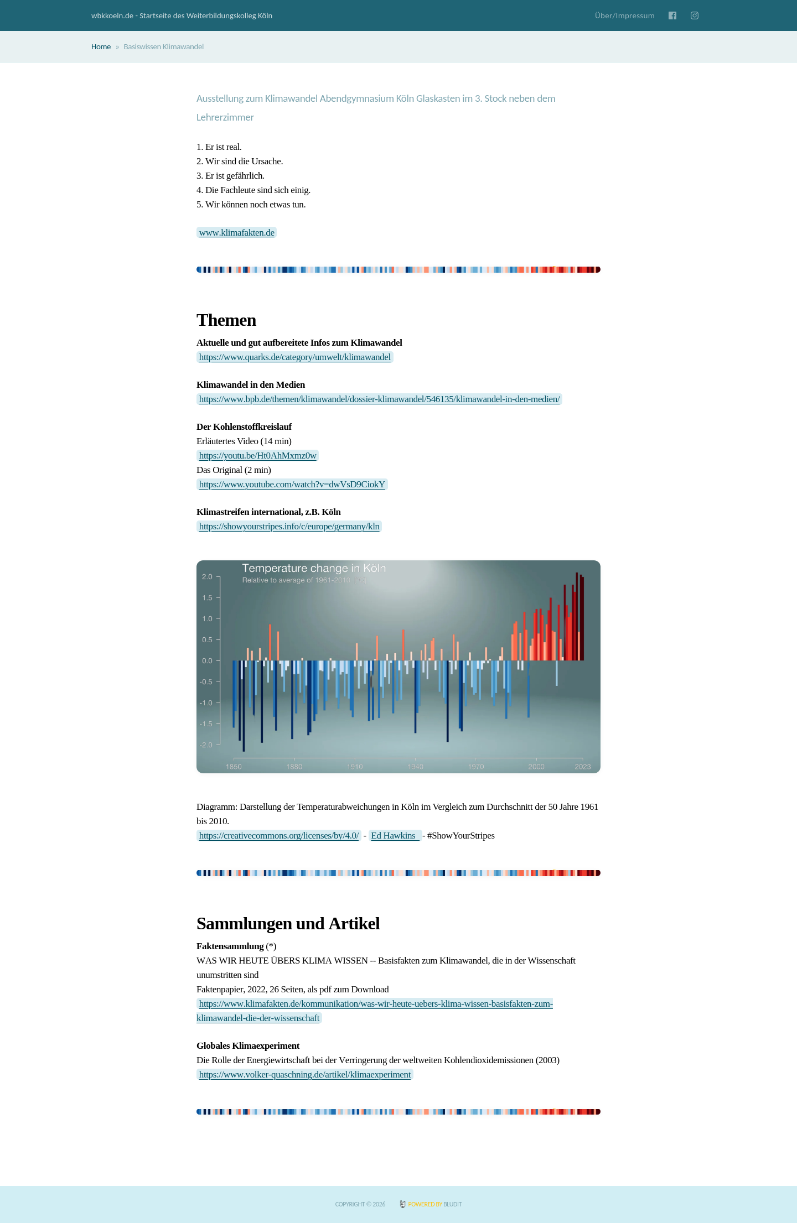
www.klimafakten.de (237, 232)
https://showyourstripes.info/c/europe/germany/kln (289, 526)
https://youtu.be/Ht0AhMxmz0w (258, 455)
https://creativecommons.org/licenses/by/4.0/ (279, 835)
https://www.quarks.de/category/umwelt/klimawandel (295, 357)
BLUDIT (452, 1204)
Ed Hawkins (395, 835)
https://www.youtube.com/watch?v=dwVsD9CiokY (292, 484)
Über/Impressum (625, 15)
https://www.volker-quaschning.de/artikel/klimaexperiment (305, 1074)
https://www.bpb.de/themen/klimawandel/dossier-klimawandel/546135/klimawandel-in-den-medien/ (379, 399)
